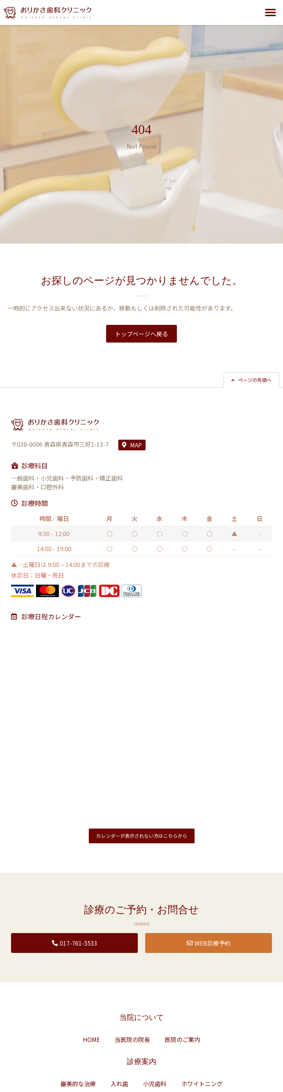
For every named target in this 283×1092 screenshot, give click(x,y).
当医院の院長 (132, 1039)
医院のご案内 (182, 1039)
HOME (91, 1039)
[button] (270, 12)
